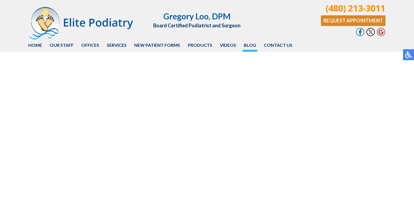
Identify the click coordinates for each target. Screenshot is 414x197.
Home (35, 45)
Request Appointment (353, 21)
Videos (228, 45)
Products (200, 45)
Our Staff (62, 45)
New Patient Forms (157, 45)
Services (117, 45)
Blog (250, 45)
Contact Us (278, 45)
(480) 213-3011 (355, 8)
